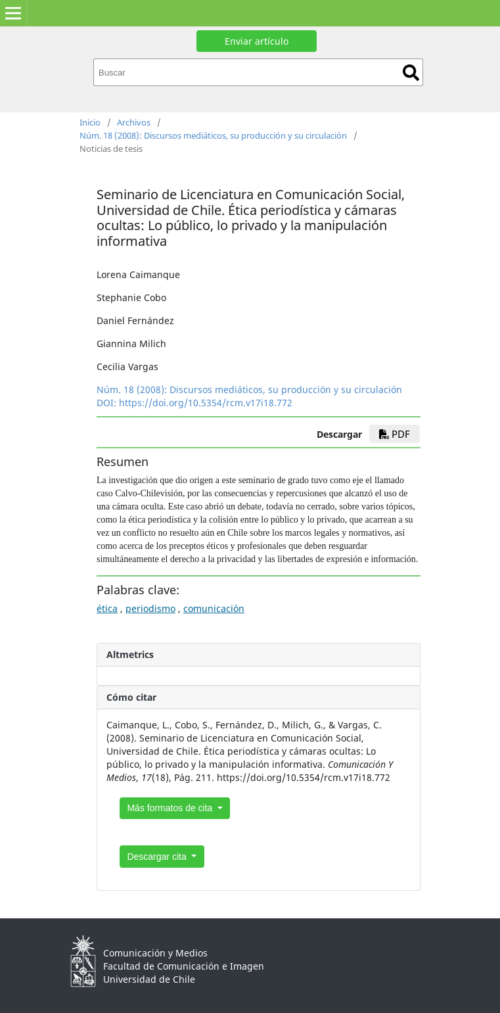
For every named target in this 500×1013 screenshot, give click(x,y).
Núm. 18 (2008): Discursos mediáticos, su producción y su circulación (213, 135)
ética (107, 608)
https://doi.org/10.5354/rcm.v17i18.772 (205, 402)
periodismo (150, 608)
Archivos (133, 122)
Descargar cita (158, 856)
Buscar (411, 72)
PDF (394, 433)
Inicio (90, 122)
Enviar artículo (256, 41)
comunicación (213, 608)
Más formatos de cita (171, 808)
